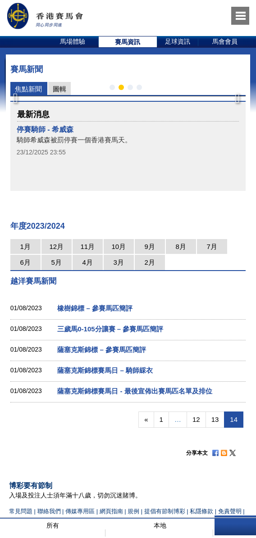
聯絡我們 (49, 511)
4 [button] (141, 89)
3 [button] (132, 89)
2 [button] (123, 89)
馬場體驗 (72, 41)
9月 (150, 246)
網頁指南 (111, 511)
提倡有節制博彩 (164, 511)
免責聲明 (230, 511)
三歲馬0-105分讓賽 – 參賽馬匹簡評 (110, 329)
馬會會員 (225, 41)
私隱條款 (201, 511)
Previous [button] (15, 95)
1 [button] (114, 89)
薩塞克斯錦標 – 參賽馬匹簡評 (101, 349)
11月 (87, 246)
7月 (212, 246)
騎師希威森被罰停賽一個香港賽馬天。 (74, 140)
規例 (134, 511)
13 (215, 419)
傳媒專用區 (80, 511)
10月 (118, 246)
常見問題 (20, 511)
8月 (181, 246)
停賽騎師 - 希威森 (45, 129)
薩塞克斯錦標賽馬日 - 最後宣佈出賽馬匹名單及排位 (134, 391)
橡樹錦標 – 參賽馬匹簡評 (95, 308)
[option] (73, 42)
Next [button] (236, 95)
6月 (25, 262)
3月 (119, 262)
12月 (56, 246)
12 (196, 419)
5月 (56, 262)
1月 (25, 246)
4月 (87, 262)
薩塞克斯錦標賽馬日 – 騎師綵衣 (105, 370)
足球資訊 (177, 41)
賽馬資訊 (127, 41)
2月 (150, 262)
